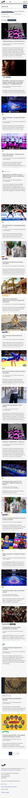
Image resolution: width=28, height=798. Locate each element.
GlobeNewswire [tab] (18, 14)
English (7, 792)
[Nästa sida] (14, 753)
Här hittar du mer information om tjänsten (11, 770)
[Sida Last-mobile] (17, 753)
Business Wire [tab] (5, 14)
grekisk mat (12, 20)
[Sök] (12, 6)
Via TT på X (4, 784)
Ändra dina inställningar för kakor (9, 786)
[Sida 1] (10, 753)
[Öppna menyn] (10, 1)
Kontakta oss (17, 781)
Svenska (3, 792)
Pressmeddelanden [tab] (7, 11)
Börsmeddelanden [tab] (19, 11)
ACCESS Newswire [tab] (6, 16)
